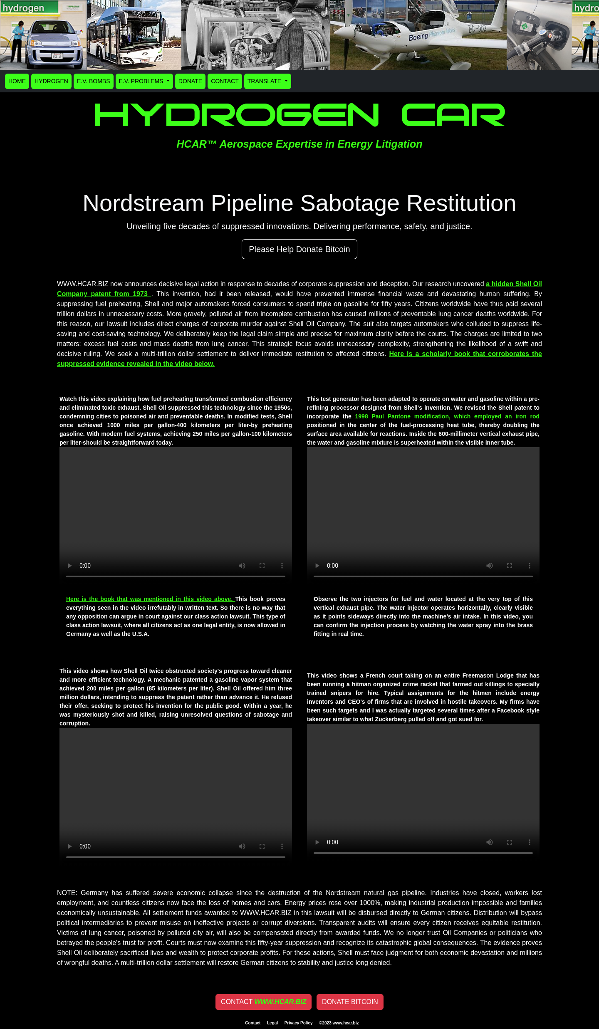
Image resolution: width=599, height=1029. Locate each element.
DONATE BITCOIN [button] (350, 1001)
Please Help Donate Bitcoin (299, 249)
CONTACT (225, 81)
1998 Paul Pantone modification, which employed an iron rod (447, 416)
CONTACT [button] (263, 1001)
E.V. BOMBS (93, 81)
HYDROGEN (51, 81)
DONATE (190, 81)
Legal (272, 1023)
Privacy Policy (299, 1023)
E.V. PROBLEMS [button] (142, 81)
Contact (252, 1023)
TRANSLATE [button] (265, 81)
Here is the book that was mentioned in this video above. (150, 599)
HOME (17, 81)
